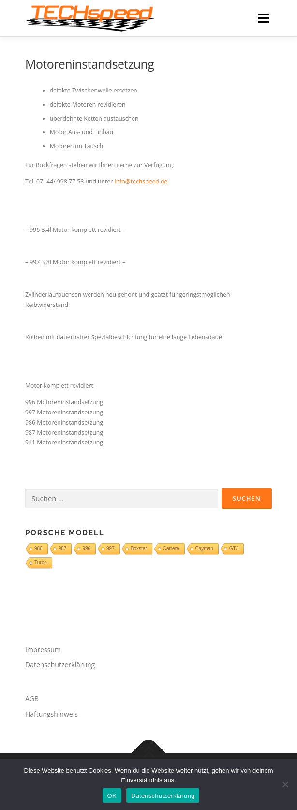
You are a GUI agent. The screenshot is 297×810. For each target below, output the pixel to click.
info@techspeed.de (141, 181)
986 (38, 548)
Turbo (40, 562)
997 (110, 548)
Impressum (43, 649)
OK (112, 795)
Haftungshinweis (51, 713)
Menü (263, 18)
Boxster (139, 548)
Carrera (171, 548)
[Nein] (285, 784)
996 (86, 548)
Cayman (204, 548)
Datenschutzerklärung (60, 664)
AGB (32, 698)
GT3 (233, 548)
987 (63, 548)
